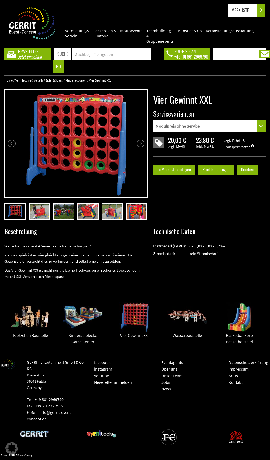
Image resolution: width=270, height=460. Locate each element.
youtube (101, 375)
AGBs (233, 375)
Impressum (239, 369)
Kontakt (236, 382)
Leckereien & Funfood (104, 33)
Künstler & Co (190, 30)
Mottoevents (131, 30)
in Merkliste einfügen (174, 169)
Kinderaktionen (75, 80)
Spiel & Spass (54, 80)
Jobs (165, 382)
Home (8, 80)
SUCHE (62, 54)
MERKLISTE (245, 10)
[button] (11, 448)
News (166, 388)
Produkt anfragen (215, 169)
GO (58, 66)
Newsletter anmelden (113, 382)
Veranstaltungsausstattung (230, 30)
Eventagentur (173, 362)
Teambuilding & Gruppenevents (160, 33)
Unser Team (171, 375)
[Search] (111, 54)
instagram (103, 369)
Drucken (247, 169)
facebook (102, 362)
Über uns (169, 369)
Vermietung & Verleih (77, 33)
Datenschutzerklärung (248, 362)
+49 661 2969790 (49, 399)
